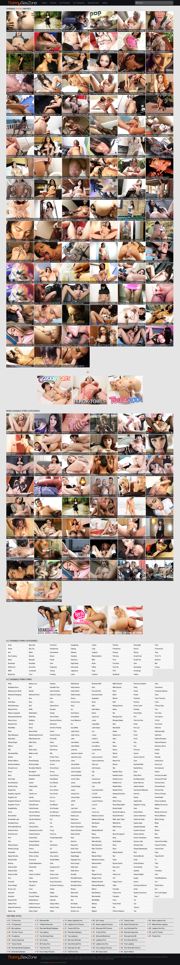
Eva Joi (52, 797)
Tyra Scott (158, 724)
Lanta (94, 720)
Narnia (115, 764)
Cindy (31, 871)
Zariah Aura (159, 885)
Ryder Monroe (139, 783)
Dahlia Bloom (33, 900)
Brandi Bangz (34, 761)
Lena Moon (96, 746)
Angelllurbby (12, 808)
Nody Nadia (117, 841)
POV (114, 671)
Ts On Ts (158, 656)
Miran (115, 709)
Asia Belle (11, 852)
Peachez (137, 698)
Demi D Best (54, 717)
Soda (135, 860)
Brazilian (32, 663)
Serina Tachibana (140, 838)
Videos (44, 3)
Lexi (93, 753)
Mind (114, 695)
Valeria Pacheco (160, 742)
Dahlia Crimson (34, 904)
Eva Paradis (54, 808)
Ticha (157, 702)
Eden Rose (54, 746)
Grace (52, 871)
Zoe (156, 889)
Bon (30, 757)
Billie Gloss (33, 742)
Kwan (94, 702)
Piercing (116, 656)
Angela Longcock (14, 794)
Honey (73, 698)
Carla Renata (33, 808)
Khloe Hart (74, 893)
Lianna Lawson (97, 757)
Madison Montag (98, 819)
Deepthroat (54, 649)
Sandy (136, 797)
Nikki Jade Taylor (119, 819)
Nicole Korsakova (119, 812)
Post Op (115, 667)
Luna (93, 808)
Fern (51, 827)
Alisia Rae (11, 739)
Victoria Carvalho (161, 775)
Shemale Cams (93, 3)
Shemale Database (18, 952)
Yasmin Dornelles (161, 841)
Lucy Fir (94, 805)
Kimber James (76, 907)
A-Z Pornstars (65, 3)
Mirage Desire (118, 706)
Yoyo (156, 867)
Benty (31, 724)
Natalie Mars (117, 786)
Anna (10, 812)
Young (157, 667)
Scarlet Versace (139, 830)
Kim (72, 900)
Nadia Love (117, 735)
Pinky (136, 724)
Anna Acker (12, 816)
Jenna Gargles (76, 772)
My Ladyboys (16, 928)
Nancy (115, 750)
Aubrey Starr (12, 871)
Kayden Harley (76, 852)
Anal (9, 645)
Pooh (135, 739)
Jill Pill (73, 801)
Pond (135, 735)
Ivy (72, 724)
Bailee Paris (12, 904)
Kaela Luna (75, 816)
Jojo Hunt (74, 808)
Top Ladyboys (73, 936)
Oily (114, 871)
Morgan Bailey (118, 720)
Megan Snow (96, 878)
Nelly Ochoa (117, 801)
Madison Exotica (98, 816)
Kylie (93, 706)
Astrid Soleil (12, 860)
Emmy (52, 772)
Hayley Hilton (54, 904)
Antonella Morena (14, 827)
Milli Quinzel (117, 687)
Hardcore (74, 660)
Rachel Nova (138, 768)
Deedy (52, 713)
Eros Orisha (54, 790)
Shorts (136, 649)
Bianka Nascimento (36, 735)
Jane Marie (75, 742)
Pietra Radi (138, 713)
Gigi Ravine (54, 852)
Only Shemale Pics (74, 944)
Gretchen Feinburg (56, 885)
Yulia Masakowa (160, 878)
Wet (156, 663)
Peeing (115, 652)
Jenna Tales (75, 779)
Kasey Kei (74, 845)
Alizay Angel (12, 742)
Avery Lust (12, 889)
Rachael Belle (138, 764)
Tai (135, 900)
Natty (115, 797)
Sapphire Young (139, 805)
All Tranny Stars (101, 952)
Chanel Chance (34, 834)
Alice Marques (13, 735)
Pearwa (136, 702)
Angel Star (12, 790)
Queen (136, 753)
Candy (31, 797)
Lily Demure (96, 779)
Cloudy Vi (32, 885)
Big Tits (31, 649)
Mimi (114, 691)
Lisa (93, 786)
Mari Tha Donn (97, 849)
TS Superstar (16, 924)
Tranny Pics (156, 936)
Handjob (74, 656)
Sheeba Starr (138, 845)
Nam (114, 739)
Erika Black (54, 779)
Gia (51, 841)
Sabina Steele (139, 786)
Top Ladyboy (44, 932)
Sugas (136, 878)
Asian (10, 649)
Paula (136, 691)
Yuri (156, 882)
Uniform (158, 660)
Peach (136, 695)
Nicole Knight (117, 808)
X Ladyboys (15, 936)
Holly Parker (75, 691)
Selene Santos (139, 834)
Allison (10, 746)
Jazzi (73, 761)
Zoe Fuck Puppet (161, 893)
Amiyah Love (12, 768)
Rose (135, 772)
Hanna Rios (54, 896)
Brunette (32, 667)
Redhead (116, 674)
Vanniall (157, 757)
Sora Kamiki (138, 867)
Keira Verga (75, 863)
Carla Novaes (33, 805)
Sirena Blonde (139, 856)
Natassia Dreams (119, 794)
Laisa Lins (95, 717)
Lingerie (95, 652)
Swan (136, 889)
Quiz (135, 761)
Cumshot (53, 645)
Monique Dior (117, 717)
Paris (114, 900)
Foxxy (52, 830)
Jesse (73, 790)
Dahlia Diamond (34, 907)
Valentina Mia (160, 731)
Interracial (74, 667)
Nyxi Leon (116, 867)
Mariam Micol (97, 856)
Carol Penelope (34, 816)
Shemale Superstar (131, 932)
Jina (72, 805)
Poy (135, 746)
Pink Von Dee (138, 720)
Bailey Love (33, 684)
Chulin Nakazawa (35, 863)
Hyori (73, 706)
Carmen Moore (34, 812)
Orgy (93, 671)
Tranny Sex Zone (54, 962)
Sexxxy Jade (138, 841)
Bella (30, 709)
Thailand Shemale (46, 924)
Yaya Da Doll (159, 856)
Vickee (157, 772)
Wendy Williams (160, 816)
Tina (156, 709)
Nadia (115, 731)
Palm (115, 885)
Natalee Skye (117, 772)
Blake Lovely (33, 753)
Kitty (93, 687)
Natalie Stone (117, 790)
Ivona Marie (75, 717)
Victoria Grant (160, 783)
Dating (104, 3)
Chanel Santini (34, 841)
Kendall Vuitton (76, 885)
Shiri (135, 852)
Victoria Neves (160, 786)
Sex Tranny (100, 920)
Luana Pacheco (97, 801)
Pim (135, 717)
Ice (72, 709)
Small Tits (137, 660)
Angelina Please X (14, 801)
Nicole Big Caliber (119, 805)
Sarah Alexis (138, 812)
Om (114, 878)
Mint (114, 702)
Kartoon (74, 841)
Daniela (52, 684)
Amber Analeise (14, 764)
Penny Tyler (138, 706)
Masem (94, 867)
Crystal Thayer (34, 896)
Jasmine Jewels (77, 753)
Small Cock (138, 656)
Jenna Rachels (76, 775)
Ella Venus (53, 750)
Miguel (94, 911)
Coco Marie (33, 893)
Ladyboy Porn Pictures (76, 924)
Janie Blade (75, 746)
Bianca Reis (33, 731)
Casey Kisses (33, 827)
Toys (156, 652)
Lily (93, 775)
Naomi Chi (116, 761)
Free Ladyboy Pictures (104, 948)
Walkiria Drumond (161, 805)
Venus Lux (158, 764)
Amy (9, 775)
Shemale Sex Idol (74, 948)
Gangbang (74, 645)
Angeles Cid (12, 797)
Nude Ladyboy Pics (159, 920)
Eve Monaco (54, 812)
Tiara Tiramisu (160, 698)
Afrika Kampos (13, 706)
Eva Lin (52, 801)
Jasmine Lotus (76, 757)
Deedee (53, 709)
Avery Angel (12, 885)
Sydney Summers (140, 893)
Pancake (116, 889)
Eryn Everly (54, 794)
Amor (10, 772)
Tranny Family (16, 944)
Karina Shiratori (76, 830)
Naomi (115, 757)
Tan (135, 904)
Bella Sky (32, 717)
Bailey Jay (11, 911)
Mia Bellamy (96, 893)
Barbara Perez (34, 695)
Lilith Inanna (96, 768)
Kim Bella (74, 904)
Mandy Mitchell (97, 830)
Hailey (52, 893)
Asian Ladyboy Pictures (104, 924)
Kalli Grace (74, 819)
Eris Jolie (53, 786)
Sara (135, 808)
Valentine (158, 735)
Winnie (157, 830)
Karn (72, 838)
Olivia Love (116, 874)
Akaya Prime (12, 709)
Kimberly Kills (96, 684)
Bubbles (32, 779)
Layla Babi (95, 724)
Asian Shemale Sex (131, 924)
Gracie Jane (54, 874)
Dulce (52, 742)
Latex (73, 674)
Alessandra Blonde (15, 717)
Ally (9, 750)
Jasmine (74, 750)
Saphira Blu (138, 801)
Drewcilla (53, 739)
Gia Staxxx (54, 845)
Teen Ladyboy (129, 944)
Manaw (94, 827)
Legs (93, 649)
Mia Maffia (95, 900)
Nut (114, 856)
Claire (31, 878)
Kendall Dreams (76, 878)
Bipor (31, 746)
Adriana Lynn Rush (14, 691)
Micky (94, 907)
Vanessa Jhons (160, 746)
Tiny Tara (158, 713)
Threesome (159, 649)
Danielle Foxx (54, 687)
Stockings (137, 671)
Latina (94, 645)
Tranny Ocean (129, 920)
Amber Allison (13, 761)
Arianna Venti (13, 830)
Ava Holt (11, 882)
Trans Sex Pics (45, 948)
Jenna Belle (75, 764)
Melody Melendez (98, 885)
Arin (9, 838)
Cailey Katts (33, 786)
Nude (94, 663)
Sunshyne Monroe (140, 885)
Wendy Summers (161, 812)
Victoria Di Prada (161, 779)
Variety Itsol (159, 761)
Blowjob (32, 660)
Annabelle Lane (13, 819)
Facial (52, 660)
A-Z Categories (78, 3)
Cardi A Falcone (34, 801)
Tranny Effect (101, 932)
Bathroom (11, 667)
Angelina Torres (14, 805)
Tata (156, 684)
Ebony (52, 656)
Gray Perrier (54, 878)
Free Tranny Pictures (47, 952)
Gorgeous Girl (55, 867)
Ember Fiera (54, 757)
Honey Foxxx (75, 702)
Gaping (73, 649)
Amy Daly (11, 779)
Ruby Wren (137, 775)
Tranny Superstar (17, 940)
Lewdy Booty (96, 750)
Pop (135, 742)
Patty (136, 687)
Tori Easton (159, 717)
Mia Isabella (96, 896)
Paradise (116, 896)
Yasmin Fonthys (160, 845)
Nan (114, 742)
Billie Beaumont (34, 739)
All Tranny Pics (45, 944)
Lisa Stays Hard (97, 790)
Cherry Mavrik (34, 852)
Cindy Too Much (34, 874)
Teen (156, 645)
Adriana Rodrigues (14, 695)
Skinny (136, 652)
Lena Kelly (95, 742)
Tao (135, 911)
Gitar (51, 863)
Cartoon (32, 823)
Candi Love (33, 794)
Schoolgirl (137, 645)
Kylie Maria (96, 709)
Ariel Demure (13, 834)
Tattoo (136, 674)
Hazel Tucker (54, 907)
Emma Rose (54, 768)
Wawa (157, 808)
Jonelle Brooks (76, 812)
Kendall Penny (76, 882)
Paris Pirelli (117, 904)
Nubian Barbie (118, 852)
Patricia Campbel (140, 684)
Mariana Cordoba (98, 860)
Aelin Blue (11, 702)
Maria (94, 852)
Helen (52, 911)
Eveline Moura (55, 816)
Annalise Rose (13, 823)
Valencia (158, 728)
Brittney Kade (34, 764)
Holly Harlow (75, 687)
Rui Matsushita (139, 779)
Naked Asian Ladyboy (160, 924)
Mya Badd (116, 728)
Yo (156, 860)
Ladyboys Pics (101, 940)
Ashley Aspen (13, 845)
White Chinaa (159, 819)
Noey (114, 845)
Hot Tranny (44, 940)
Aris (9, 841)
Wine (156, 827)
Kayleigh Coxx (76, 860)
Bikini (31, 652)
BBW (9, 671)
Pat (114, 907)
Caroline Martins (35, 819)
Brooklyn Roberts (35, 768)
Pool (114, 660)
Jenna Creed (75, 768)
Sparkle (136, 871)
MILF (93, 660)
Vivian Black (159, 797)
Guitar (52, 889)
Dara (51, 702)
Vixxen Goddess (160, 801)
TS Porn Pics (16, 920)
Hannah (53, 900)
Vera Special (159, 768)
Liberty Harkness (98, 761)
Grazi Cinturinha (56, 882)
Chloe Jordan (34, 856)
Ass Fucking (12, 656)
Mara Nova (96, 838)
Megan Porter (97, 874)
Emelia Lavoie (55, 761)
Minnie (115, 698)
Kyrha (94, 713)
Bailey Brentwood (14, 907)
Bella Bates (33, 713)
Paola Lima (117, 893)
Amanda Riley (13, 753)
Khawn (73, 889)
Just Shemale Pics (130, 928)
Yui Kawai (158, 871)
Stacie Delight (139, 874)
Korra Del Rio (96, 691)
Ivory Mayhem (76, 720)
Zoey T (157, 896)
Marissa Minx (96, 863)
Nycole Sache (117, 863)
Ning (114, 838)
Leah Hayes (96, 728)
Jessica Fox (75, 794)
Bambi (31, 691)
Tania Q (136, 907)
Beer (30, 702)
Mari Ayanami (97, 845)
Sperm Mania (129, 952)
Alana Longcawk (14, 713)
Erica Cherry (54, 775)
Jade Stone (75, 731)
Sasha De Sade (139, 819)
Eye (51, 819)
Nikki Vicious (117, 827)
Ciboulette (32, 867)
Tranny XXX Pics (74, 928)
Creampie (32, 671)
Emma (52, 764)
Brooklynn (32, 772)
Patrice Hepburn (118, 911)
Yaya (156, 852)
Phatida (136, 709)
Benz (31, 728)
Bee (30, 698)
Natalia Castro (118, 775)
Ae (9, 698)
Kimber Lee (75, 911)
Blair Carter (33, 750)
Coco (31, 889)
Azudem (11, 896)
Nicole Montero (118, 816)
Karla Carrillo (75, 834)
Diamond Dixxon (56, 720)
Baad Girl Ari (12, 900)
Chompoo (32, 860)
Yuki (156, 874)
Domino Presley (55, 728)
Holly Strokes (75, 695)
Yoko (156, 863)
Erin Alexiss (54, 783)
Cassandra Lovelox (36, 830)
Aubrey (10, 863)
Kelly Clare (74, 867)
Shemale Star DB (130, 936)
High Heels (74, 663)
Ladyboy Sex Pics (102, 944)
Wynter (157, 838)
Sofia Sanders (139, 863)
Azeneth (11, 893)
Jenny (73, 783)
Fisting (52, 671)
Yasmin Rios (159, 849)
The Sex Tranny (17, 932)
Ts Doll (157, 720)
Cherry (31, 849)
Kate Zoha (74, 849)
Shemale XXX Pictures (104, 928)
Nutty (115, 860)
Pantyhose (117, 649)
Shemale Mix (44, 920)
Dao (51, 698)
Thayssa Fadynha (161, 691)
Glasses (73, 652)
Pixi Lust (137, 728)
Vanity (157, 753)
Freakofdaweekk (56, 838)
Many (94, 834)
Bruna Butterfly (34, 775)
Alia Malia (11, 728)
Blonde (31, 656)
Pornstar (116, 663)
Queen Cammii (139, 757)
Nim (114, 830)
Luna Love (95, 812)
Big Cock (32, 645)
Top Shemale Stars (46, 936)
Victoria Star (159, 790)
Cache (31, 783)
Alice (10, 731)
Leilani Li (95, 739)
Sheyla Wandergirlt (140, 849)
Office (94, 667)
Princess (137, 750)
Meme (94, 889)
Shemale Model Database (20, 948)
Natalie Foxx (117, 783)
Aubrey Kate (12, 867)
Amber (10, 757)
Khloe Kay (74, 896)
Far (51, 823)
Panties (115, 645)
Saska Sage (138, 823)
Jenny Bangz (75, 786)
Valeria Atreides (160, 739)
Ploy (135, 731)
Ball (30, 687)
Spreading (137, 667)
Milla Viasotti (117, 684)
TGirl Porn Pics (73, 952)
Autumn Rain (13, 874)
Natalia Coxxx (117, 779)
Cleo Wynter (33, 882)
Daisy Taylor (33, 911)
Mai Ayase (95, 823)
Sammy (136, 794)
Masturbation (97, 656)
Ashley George (13, 849)
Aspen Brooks (13, 856)
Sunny (136, 882)
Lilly (93, 772)
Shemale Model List (103, 936)
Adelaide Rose (13, 687)
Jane (73, 739)
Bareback (11, 663)
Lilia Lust (95, 764)
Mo (114, 713)
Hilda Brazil (75, 684)
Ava (9, 878)
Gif (51, 849)
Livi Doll (94, 794)
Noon (115, 849)
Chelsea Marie (34, 845)
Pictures (53, 3)
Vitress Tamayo (160, 794)
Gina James (54, 856)
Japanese (74, 671)
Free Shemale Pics (130, 940)
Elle (51, 753)
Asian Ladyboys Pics (75, 920)
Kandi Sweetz (76, 823)
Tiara (156, 695)
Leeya (94, 735)
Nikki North (116, 823)
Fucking (52, 674)
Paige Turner (117, 882)
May (93, 871)
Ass (9, 652)
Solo (135, 663)
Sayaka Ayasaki (139, 827)
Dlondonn (53, 724)
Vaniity (157, 750)
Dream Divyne (55, 735)
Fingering (53, 667)
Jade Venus (75, 735)
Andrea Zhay (12, 786)
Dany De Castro (55, 695)
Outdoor (95, 674)
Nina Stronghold (118, 834)
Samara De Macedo (141, 790)
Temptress (159, 687)
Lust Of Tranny (157, 932)
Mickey (94, 904)
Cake (31, 790)
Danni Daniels (55, 691)
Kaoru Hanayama (77, 827)
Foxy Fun (53, 834)
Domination (54, 652)
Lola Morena (96, 797)
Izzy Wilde (74, 728)
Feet (51, 663)
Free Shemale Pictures (132, 948)
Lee (93, 731)
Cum (30, 674)
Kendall (73, 874)
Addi (9, 684)
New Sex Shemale (74, 940)
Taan (135, 896)
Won (156, 834)
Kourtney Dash (97, 695)
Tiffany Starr (159, 706)
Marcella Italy (96, 841)
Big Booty (11, 674)
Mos (114, 724)
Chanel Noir (33, 838)
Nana (115, 746)
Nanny (115, 753)
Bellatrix (32, 720)
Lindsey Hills (96, 783)
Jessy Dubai (75, 797)
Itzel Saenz (75, 713)
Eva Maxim (54, 805)
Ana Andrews (13, 783)
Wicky (157, 823)
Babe (10, 660)
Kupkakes (95, 698)
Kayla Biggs (75, 856)
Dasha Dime (54, 706)
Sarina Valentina (140, 816)
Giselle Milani (54, 860)
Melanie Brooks (97, 882)
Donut (52, 731)
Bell (30, 706)
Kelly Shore (75, 871)
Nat (114, 768)
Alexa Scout (12, 720)
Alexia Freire (12, 724)
